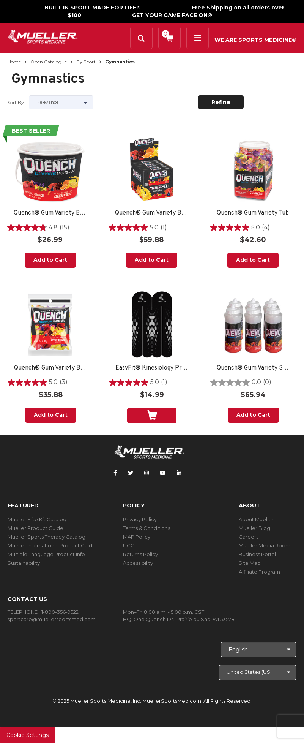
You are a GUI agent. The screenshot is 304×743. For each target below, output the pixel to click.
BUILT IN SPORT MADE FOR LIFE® (92, 7)
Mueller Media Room (264, 545)
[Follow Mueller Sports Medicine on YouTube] (163, 473)
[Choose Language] (258, 649)
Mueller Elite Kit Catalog (37, 519)
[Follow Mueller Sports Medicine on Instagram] (146, 473)
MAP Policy (136, 537)
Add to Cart (50, 259)
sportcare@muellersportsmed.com (52, 619)
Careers (248, 537)
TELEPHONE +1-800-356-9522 (43, 612)
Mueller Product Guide (35, 528)
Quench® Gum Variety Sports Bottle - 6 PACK (253, 368)
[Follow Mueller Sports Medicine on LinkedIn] (179, 473)
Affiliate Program (259, 572)
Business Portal (257, 554)
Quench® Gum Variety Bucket (50, 213)
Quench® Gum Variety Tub (253, 213)
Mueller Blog (254, 528)
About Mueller (256, 519)
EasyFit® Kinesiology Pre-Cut (152, 368)
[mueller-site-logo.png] (42, 36)
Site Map (250, 563)
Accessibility (138, 563)
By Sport (86, 62)
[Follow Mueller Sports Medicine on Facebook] (115, 473)
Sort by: (16, 102)
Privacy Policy (140, 519)
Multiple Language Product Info (46, 554)
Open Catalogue (48, 62)
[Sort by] (61, 102)
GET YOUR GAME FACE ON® (172, 15)
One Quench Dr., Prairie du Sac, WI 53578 (184, 619)
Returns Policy (140, 554)
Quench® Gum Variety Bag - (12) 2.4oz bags (50, 368)
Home (14, 62)
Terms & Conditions (146, 528)
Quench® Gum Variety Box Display (151, 213)
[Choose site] (257, 672)
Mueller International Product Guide (52, 545)
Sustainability (24, 563)
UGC (128, 545)
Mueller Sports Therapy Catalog (46, 537)
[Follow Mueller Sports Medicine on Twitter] (130, 473)
